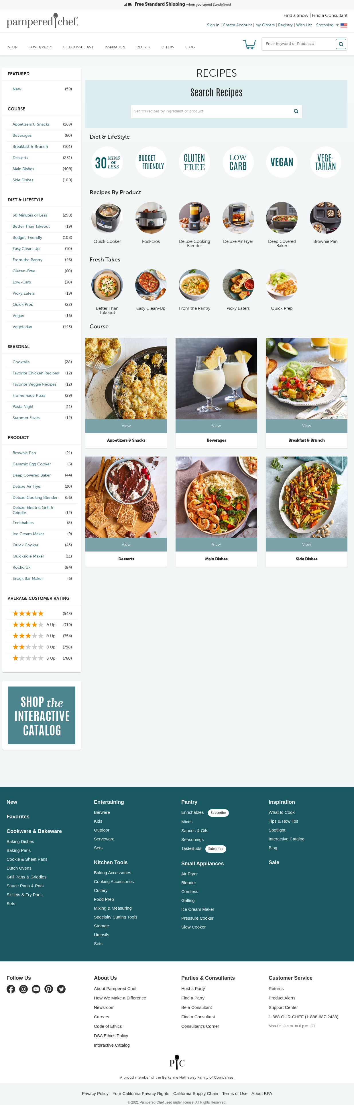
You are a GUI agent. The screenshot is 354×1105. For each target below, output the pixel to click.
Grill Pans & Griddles (26, 868)
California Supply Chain (195, 1085)
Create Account (237, 25)
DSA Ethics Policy (111, 1027)
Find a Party (192, 989)
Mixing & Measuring (113, 900)
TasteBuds (203, 840)
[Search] (341, 44)
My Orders (265, 25)
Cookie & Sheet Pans (27, 851)
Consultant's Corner (200, 1018)
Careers (101, 1008)
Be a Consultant (78, 47)
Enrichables (205, 804)
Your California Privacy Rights (141, 1085)
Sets (11, 895)
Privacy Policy (95, 1085)
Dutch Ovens (19, 860)
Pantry (189, 794)
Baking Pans (19, 842)
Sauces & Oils (194, 822)
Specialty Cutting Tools (115, 908)
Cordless (189, 883)
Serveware (104, 830)
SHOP (12, 47)
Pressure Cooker (197, 910)
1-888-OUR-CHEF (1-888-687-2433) (303, 1008)
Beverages (216, 441)
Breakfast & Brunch (306, 441)
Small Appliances (202, 855)
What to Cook (282, 804)
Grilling (188, 892)
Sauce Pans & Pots (25, 877)
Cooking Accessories (114, 873)
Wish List (304, 25)
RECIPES (143, 47)
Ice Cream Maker (197, 901)
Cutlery (101, 882)
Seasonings (192, 831)
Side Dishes (306, 559)
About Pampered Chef (115, 980)
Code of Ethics (108, 1018)
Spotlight (277, 822)
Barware (102, 804)
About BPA (261, 1085)
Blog (190, 47)
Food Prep (104, 891)
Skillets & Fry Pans (25, 886)
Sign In (213, 25)
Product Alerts (282, 989)
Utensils (101, 926)
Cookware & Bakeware (34, 823)
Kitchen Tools (111, 854)
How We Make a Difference (120, 989)
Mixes (186, 813)
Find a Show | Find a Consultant (315, 15)
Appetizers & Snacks (126, 441)
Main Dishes (216, 559)
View (126, 426)
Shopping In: (331, 25)
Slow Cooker (193, 918)
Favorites (18, 809)
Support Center (283, 999)
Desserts (126, 559)
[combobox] (304, 44)
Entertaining (109, 794)
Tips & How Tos (283, 813)
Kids (98, 813)
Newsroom (104, 999)
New (12, 794)
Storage (101, 917)
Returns (276, 980)
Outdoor (101, 822)
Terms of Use (234, 1085)
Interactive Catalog (286, 830)
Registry (285, 25)
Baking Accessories (112, 864)
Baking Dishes (20, 833)
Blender (188, 874)
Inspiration (115, 47)
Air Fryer (189, 865)
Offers (168, 47)
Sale (274, 854)
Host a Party (40, 47)
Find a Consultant (198, 1008)
